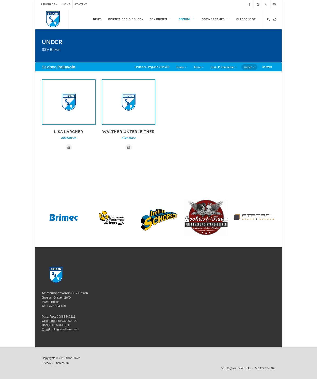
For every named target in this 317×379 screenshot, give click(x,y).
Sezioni (187, 19)
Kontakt (81, 4)
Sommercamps (216, 19)
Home (66, 4)
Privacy (46, 363)
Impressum (62, 363)
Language (49, 4)
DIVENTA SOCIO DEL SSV (126, 19)
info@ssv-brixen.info (65, 329)
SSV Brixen (161, 19)
